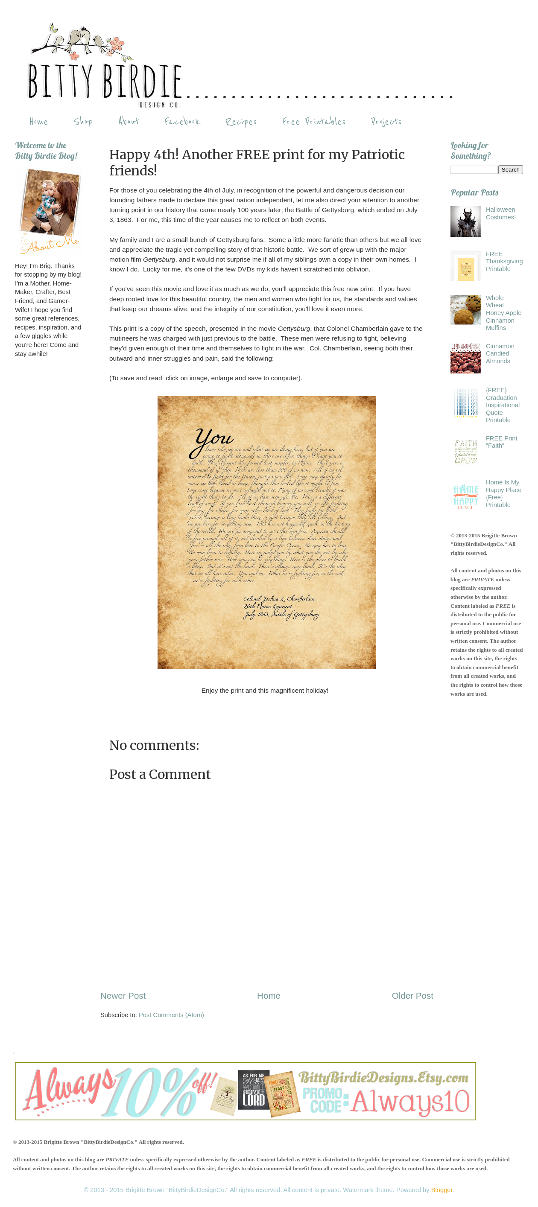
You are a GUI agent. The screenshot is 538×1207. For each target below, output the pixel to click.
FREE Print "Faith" (502, 442)
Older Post (412, 995)
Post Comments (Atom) (171, 1015)
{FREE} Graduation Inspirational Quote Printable (503, 405)
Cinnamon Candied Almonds (500, 353)
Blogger (442, 1190)
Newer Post (123, 995)
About (128, 122)
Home (38, 122)
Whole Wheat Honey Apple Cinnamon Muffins (503, 313)
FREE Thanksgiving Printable (504, 261)
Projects (386, 122)
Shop (83, 122)
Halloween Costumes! (501, 213)
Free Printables (314, 122)
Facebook (182, 122)
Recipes (241, 122)
